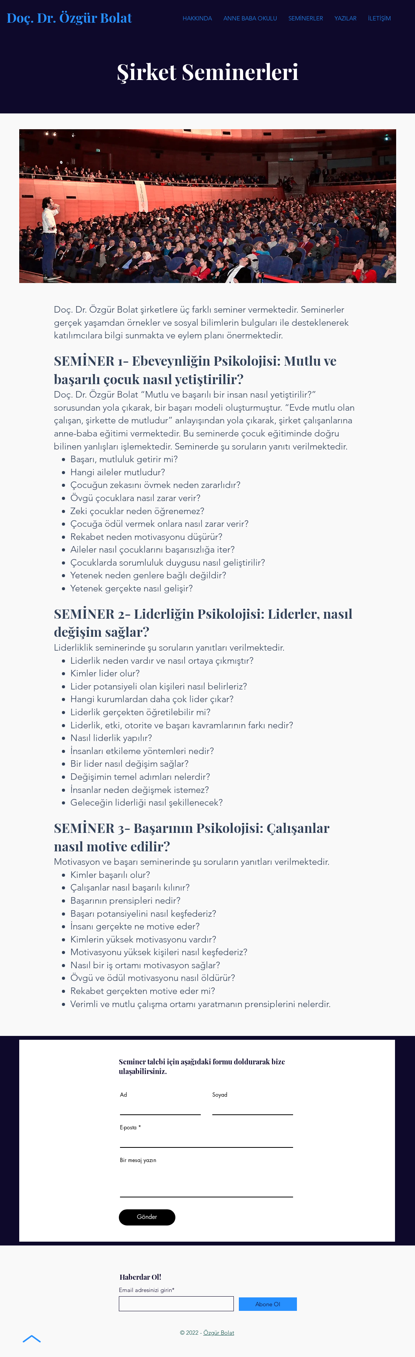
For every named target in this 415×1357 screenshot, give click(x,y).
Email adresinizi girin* (147, 1290)
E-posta (128, 1127)
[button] (306, 18)
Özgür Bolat (218, 1332)
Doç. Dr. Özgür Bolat (69, 17)
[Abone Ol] (268, 1304)
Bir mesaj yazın (138, 1160)
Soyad (219, 1094)
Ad (123, 1094)
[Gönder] (147, 1217)
